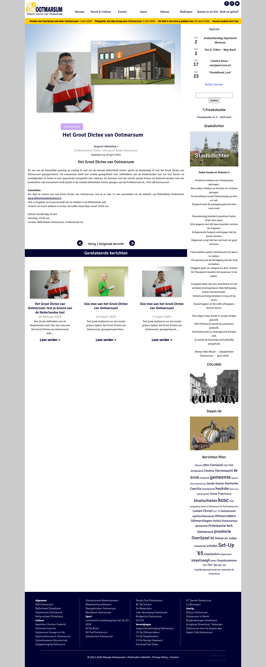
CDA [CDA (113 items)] (226, 465)
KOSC (89, 624)
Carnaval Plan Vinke (147, 644)
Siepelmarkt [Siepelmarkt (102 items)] (226, 554)
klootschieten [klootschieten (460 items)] (205, 500)
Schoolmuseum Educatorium (51, 640)
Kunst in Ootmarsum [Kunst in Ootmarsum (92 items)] (210, 506)
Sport (143, 12)
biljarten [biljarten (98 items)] (199, 465)
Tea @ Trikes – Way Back (220, 49)
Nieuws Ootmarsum (114, 657)
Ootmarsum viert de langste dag (204, 628)
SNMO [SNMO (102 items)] (213, 560)
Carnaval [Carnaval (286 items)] (216, 465)
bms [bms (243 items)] (206, 465)
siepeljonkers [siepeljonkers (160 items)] (212, 554)
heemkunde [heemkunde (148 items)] (208, 489)
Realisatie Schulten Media (216, 660)
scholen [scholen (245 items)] (212, 546)
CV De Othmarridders (148, 632)
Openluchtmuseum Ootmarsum (52, 636)
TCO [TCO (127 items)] (204, 565)
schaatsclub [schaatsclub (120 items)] (200, 546)
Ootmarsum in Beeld (197, 616)
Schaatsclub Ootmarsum (99, 636)
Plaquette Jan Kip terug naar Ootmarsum (129, 21)
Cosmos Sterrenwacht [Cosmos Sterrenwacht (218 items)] (218, 471)
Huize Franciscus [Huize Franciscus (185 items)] (220, 494)
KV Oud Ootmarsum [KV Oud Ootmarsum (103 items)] (229, 506)
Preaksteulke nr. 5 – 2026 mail (214, 117)
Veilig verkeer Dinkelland (49, 616)
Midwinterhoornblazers (99, 604)
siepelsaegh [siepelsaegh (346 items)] (200, 560)
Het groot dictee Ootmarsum (120, 150)
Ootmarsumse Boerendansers (102, 600)
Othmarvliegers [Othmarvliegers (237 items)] (201, 521)
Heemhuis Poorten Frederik (50, 624)
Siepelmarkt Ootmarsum (48, 612)
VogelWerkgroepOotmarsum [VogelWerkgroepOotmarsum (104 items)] (207, 569)
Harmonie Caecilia (45, 628)
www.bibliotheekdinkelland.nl (45, 198)
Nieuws (80, 12)
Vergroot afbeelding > (106, 146)
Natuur (164, 12)
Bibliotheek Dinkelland (48, 608)
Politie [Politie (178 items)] (217, 521)
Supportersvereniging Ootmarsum (155, 628)
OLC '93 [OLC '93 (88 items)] (216, 511)
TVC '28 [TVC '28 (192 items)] (212, 565)
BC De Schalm (144, 604)
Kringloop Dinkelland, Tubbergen (204, 624)
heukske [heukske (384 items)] (222, 488)
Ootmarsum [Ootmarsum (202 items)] (228, 511)
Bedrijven (186, 12)
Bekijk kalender (214, 84)
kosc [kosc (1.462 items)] (223, 500)
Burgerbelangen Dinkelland (201, 620)
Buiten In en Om (207, 12)
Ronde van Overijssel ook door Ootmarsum (65, 21)
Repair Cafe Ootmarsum (199, 632)
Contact (174, 657)
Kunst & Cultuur (101, 12)
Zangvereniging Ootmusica (50, 644)
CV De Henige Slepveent (149, 640)
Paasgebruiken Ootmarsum (101, 608)
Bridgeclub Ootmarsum (149, 616)
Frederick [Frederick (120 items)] (204, 478)
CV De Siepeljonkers (147, 636)
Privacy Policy (160, 657)
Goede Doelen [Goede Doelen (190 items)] (215, 483)
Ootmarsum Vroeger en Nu (50, 632)
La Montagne (193, 604)
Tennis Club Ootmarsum (149, 600)
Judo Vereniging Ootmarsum (151, 612)
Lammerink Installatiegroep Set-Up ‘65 (107, 620)
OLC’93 (140, 620)
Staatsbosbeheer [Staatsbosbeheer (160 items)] (227, 560)
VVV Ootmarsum (44, 604)
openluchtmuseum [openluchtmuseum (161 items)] (203, 516)
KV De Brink (92, 628)
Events (122, 12)
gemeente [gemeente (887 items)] (220, 477)
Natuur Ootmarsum (197, 612)
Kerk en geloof (229, 12)
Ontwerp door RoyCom (218, 656)
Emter (98, 150)
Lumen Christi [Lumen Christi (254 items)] (203, 511)
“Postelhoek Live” (220, 72)
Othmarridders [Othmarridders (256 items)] (225, 516)
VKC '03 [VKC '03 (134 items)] (221, 565)
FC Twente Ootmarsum (198, 600)
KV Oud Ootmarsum (96, 632)
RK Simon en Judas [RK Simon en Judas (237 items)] (223, 538)
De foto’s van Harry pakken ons (188, 21)
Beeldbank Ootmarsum (98, 612)
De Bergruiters (144, 608)
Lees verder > (50, 340)
